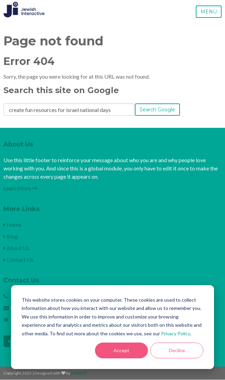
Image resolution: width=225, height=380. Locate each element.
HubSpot (78, 373)
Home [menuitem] (12, 224)
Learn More (20, 188)
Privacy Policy (175, 333)
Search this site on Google (61, 90)
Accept (121, 350)
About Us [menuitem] (16, 248)
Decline (177, 350)
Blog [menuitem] (10, 236)
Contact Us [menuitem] (18, 259)
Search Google (157, 110)
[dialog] (112, 327)
